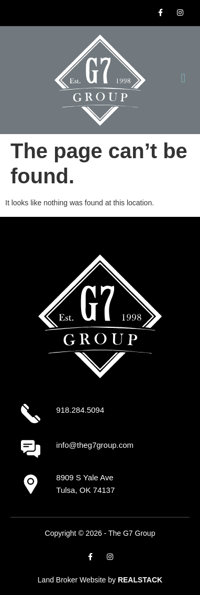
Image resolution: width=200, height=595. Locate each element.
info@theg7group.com (95, 444)
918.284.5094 (80, 409)
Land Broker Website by (100, 580)
